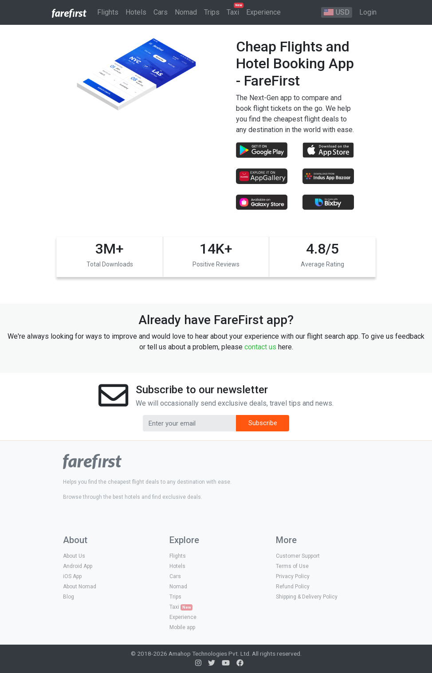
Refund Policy (293, 586)
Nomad (178, 586)
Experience (182, 617)
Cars (175, 576)
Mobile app (182, 627)
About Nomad (79, 586)
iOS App (72, 576)
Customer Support (298, 556)
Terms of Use (292, 566)
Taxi (180, 607)
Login (368, 12)
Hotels (177, 566)
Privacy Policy (293, 576)
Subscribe (262, 423)
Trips (175, 597)
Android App (77, 566)
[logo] (92, 461)
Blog (68, 597)
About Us (74, 556)
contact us (260, 347)
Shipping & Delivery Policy (307, 597)
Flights (177, 556)
